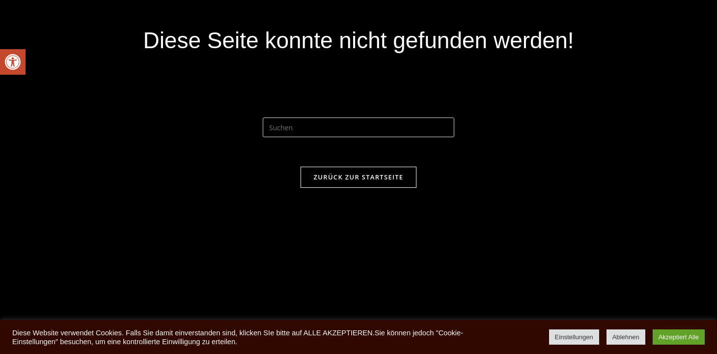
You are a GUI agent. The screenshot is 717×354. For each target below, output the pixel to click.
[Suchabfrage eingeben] (358, 127)
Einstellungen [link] (574, 337)
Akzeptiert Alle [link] (679, 337)
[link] (13, 62)
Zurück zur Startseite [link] (359, 177)
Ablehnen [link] (625, 337)
